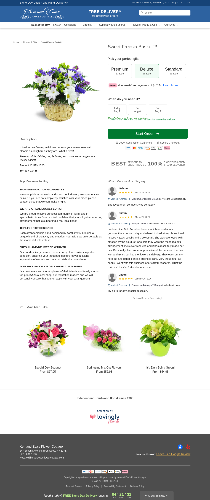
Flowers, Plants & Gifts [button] (146, 24)
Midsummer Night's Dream (145, 199)
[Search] (164, 12)
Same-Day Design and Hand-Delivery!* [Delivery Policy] (44, 2)
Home (16, 42)
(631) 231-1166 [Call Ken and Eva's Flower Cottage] (28, 454)
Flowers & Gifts (30, 42)
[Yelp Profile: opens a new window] (187, 446)
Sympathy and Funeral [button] (113, 24)
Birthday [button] (89, 24)
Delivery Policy (137, 486)
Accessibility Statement (115, 486)
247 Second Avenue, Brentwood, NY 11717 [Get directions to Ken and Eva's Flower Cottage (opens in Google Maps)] (44, 450)
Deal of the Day (40, 25)
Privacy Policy (92, 486)
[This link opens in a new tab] (105, 417)
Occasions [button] (71, 24)
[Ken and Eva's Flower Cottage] (45, 14)
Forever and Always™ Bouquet (147, 285)
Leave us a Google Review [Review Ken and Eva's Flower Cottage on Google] (173, 454)
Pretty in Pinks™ (140, 223)
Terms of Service (74, 486)
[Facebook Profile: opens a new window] (180, 446)
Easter (57, 25)
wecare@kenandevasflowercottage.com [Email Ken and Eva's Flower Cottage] (42, 457)
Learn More (170, 85)
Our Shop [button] (171, 24)
